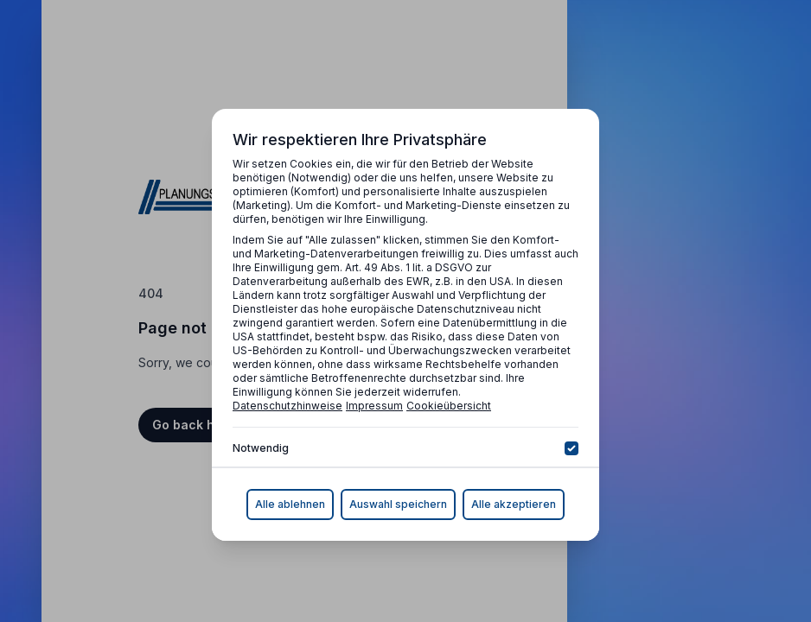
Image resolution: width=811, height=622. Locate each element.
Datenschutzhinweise (287, 405)
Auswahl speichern (398, 504)
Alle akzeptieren (513, 504)
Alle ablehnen (290, 504)
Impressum (374, 405)
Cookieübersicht (448, 405)
